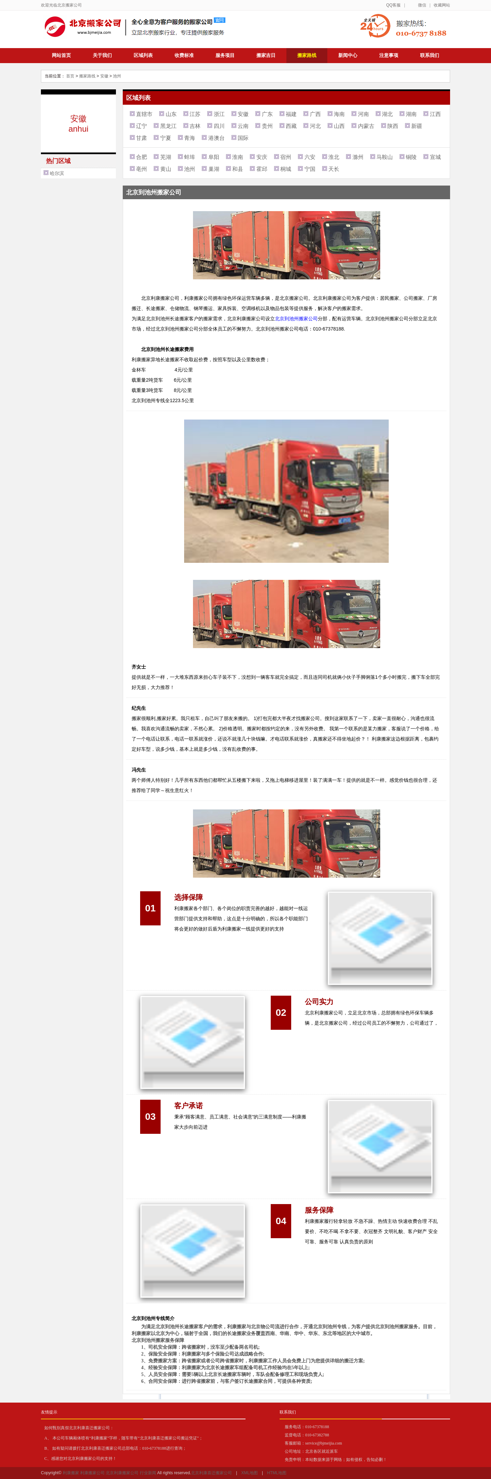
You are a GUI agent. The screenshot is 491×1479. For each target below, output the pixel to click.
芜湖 (165, 157)
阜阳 (213, 157)
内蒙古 (366, 126)
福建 (291, 114)
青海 (189, 138)
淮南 (237, 157)
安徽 (104, 76)
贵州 (267, 126)
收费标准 (184, 55)
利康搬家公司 (92, 1472)
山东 (171, 114)
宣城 (435, 157)
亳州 (141, 169)
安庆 (261, 157)
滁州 (358, 157)
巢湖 (213, 169)
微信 (422, 5)
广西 (315, 114)
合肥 (141, 157)
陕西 (392, 126)
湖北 (387, 114)
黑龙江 (168, 126)
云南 (243, 126)
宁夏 (165, 138)
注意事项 (388, 55)
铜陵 (411, 157)
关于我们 (102, 55)
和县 (237, 169)
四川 (219, 126)
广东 (267, 114)
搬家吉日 (266, 55)
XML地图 (249, 1472)
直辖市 (144, 114)
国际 (243, 138)
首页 (70, 76)
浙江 (219, 114)
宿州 (285, 157)
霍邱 (261, 169)
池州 (117, 76)
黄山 (165, 169)
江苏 (195, 114)
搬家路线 (306, 55)
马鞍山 (384, 157)
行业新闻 (148, 1472)
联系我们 (429, 55)
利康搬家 (71, 1472)
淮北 (333, 157)
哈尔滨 (57, 173)
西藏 (291, 126)
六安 (309, 157)
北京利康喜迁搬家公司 (211, 1472)
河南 (363, 114)
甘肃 (141, 138)
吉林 (195, 126)
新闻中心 (347, 55)
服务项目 (225, 55)
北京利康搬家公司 (122, 1472)
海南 (339, 114)
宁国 (309, 169)
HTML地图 (276, 1472)
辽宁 (141, 126)
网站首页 (61, 55)
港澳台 (216, 138)
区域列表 (143, 55)
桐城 (285, 169)
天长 (333, 169)
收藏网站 (442, 5)
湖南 (411, 114)
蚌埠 (189, 157)
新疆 (416, 126)
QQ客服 (393, 5)
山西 (339, 126)
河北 (315, 126)
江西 (435, 114)
